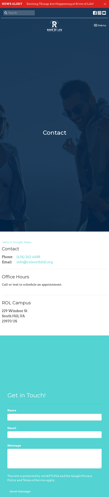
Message (14, 445)
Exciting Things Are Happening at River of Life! (60, 4)
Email (11, 428)
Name (11, 410)
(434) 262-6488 (28, 257)
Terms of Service (34, 480)
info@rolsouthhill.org (35, 262)
